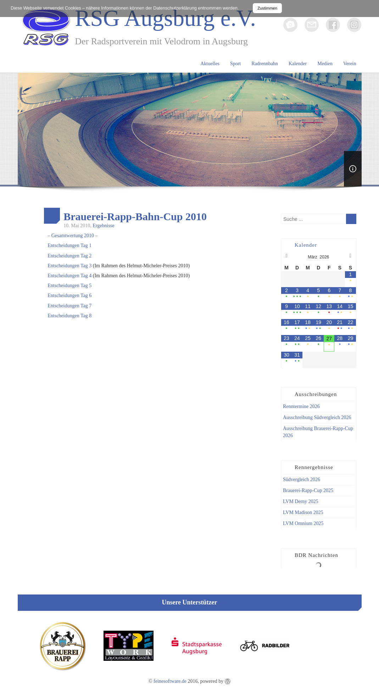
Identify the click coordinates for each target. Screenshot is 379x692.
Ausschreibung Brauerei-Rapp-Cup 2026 (318, 432)
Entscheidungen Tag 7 (69, 305)
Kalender (298, 63)
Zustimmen (267, 8)
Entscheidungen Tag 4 (69, 275)
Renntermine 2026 (301, 406)
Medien (325, 63)
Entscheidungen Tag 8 (69, 315)
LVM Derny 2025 (300, 501)
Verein (349, 63)
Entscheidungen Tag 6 (69, 295)
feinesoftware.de (170, 681)
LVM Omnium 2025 (303, 523)
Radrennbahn (264, 63)
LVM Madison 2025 (303, 512)
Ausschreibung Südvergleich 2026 (317, 417)
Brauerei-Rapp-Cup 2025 (308, 490)
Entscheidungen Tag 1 (69, 245)
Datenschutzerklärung (175, 8)
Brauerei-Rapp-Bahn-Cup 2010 (135, 216)
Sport (235, 63)
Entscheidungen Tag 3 (69, 265)
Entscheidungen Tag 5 (69, 285)
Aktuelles (209, 63)
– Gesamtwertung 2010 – (72, 235)
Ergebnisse (103, 225)
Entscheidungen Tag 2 (69, 255)
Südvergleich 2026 (301, 479)
